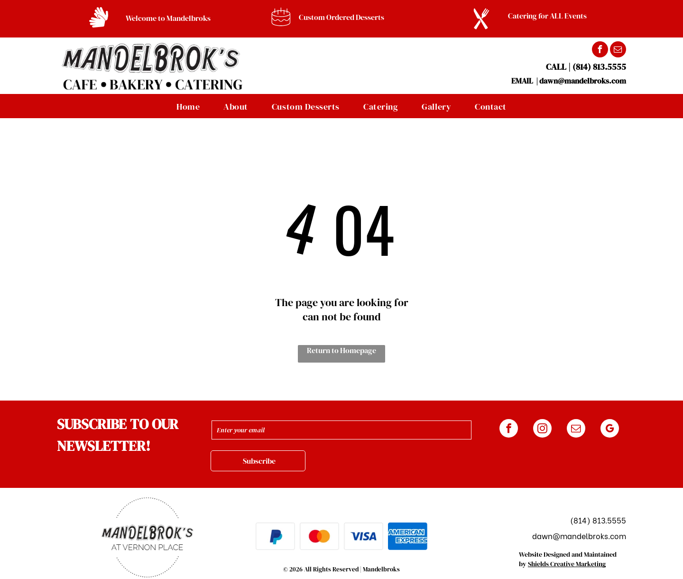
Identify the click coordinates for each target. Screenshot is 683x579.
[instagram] (542, 429)
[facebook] (600, 50)
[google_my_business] (609, 429)
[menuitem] (188, 106)
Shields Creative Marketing (567, 564)
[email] (618, 50)
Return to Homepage (341, 350)
